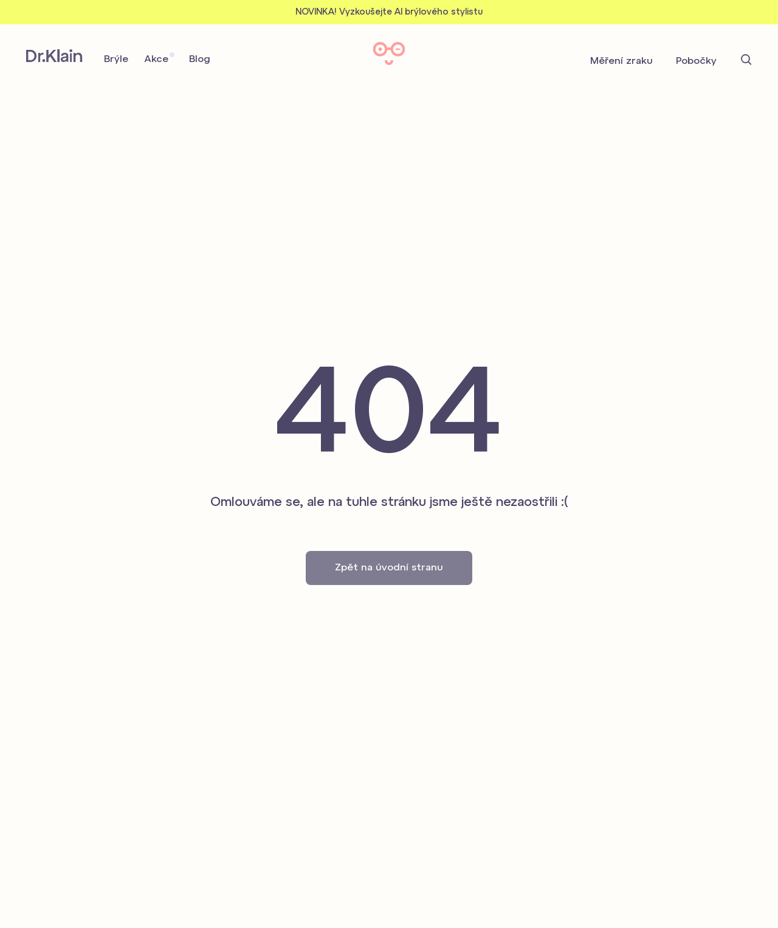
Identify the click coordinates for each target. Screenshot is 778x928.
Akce (156, 59)
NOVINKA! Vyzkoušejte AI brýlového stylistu (389, 12)
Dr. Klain (54, 55)
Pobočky (696, 61)
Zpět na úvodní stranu (389, 568)
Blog (199, 59)
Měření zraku (621, 61)
